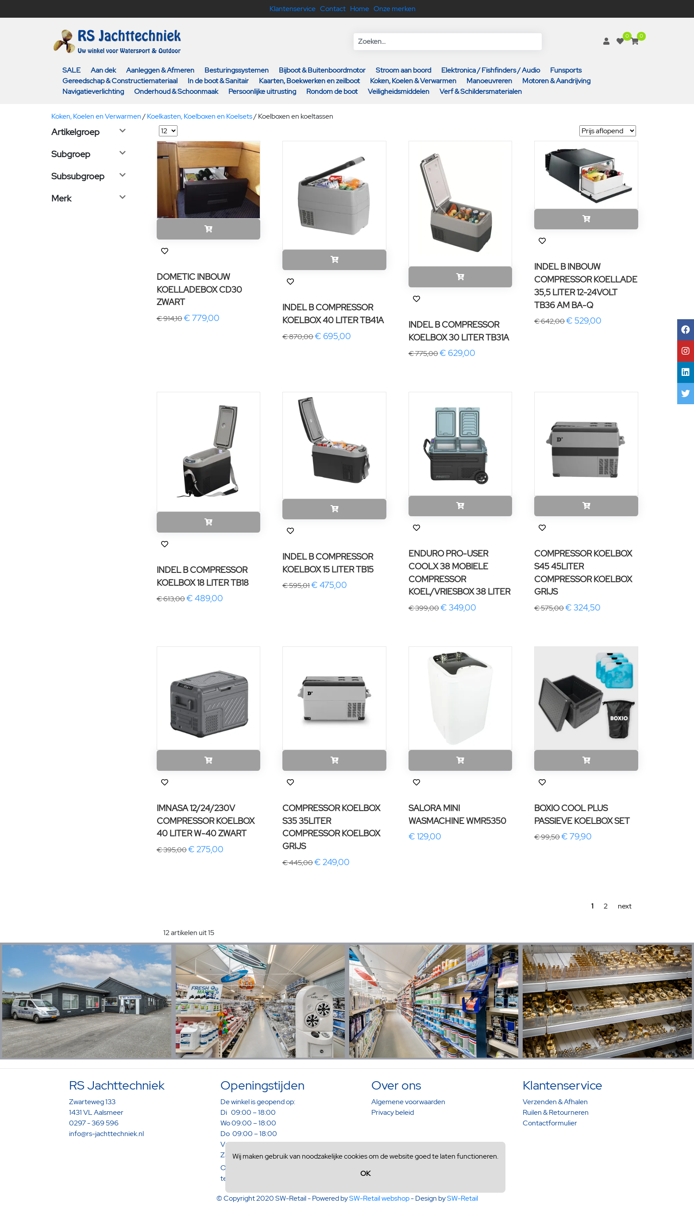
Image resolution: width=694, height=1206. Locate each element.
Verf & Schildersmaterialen (481, 91)
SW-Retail (462, 1198)
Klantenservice (293, 8)
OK (365, 1173)
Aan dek (103, 70)
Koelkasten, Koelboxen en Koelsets (199, 116)
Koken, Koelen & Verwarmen (413, 80)
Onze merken (395, 8)
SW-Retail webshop (379, 1198)
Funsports (566, 70)
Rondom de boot (332, 91)
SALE (71, 70)
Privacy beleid (392, 1112)
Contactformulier (550, 1123)
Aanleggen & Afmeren (160, 70)
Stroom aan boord (403, 70)
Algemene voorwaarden (408, 1101)
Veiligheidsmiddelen (398, 91)
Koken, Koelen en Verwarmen (96, 116)
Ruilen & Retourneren (556, 1112)
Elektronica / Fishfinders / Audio (490, 70)
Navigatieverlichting (93, 91)
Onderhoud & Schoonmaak (176, 91)
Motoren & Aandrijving (556, 80)
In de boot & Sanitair (218, 80)
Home (359, 8)
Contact (333, 8)
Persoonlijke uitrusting (262, 91)
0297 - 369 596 (94, 1123)
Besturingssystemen (236, 70)
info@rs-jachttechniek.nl (106, 1133)
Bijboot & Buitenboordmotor (322, 70)
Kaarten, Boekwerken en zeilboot (309, 80)
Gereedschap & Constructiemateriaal (119, 80)
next (625, 906)
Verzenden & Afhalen (555, 1101)
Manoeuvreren (489, 80)
